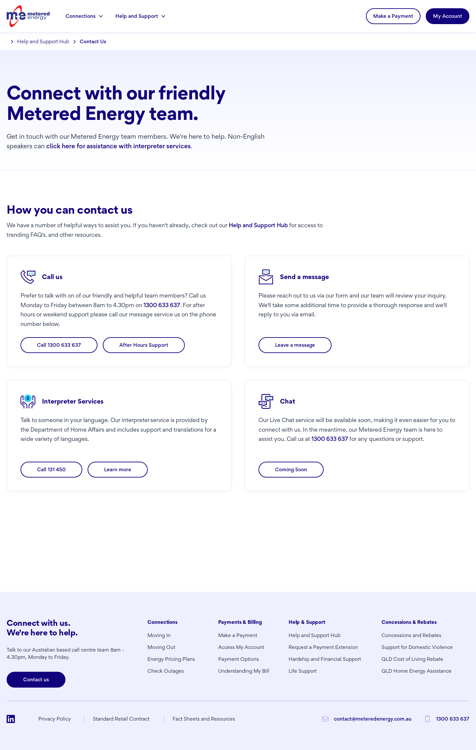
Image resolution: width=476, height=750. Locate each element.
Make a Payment (393, 16)
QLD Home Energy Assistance (416, 671)
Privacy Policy (54, 719)
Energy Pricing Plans (171, 659)
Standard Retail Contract (121, 719)
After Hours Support (143, 345)
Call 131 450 (51, 469)
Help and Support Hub (258, 225)
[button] (84, 16)
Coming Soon (291, 469)
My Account (447, 16)
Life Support (303, 671)
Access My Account (241, 647)
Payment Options (238, 659)
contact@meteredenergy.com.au (373, 719)
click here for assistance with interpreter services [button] (118, 146)
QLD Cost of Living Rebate (412, 659)
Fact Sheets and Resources (204, 719)
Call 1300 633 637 (59, 345)
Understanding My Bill (243, 671)
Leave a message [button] (295, 345)
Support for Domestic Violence (417, 647)
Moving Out (161, 647)
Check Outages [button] (165, 671)
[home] (28, 16)
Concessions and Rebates (411, 635)
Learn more (117, 469)
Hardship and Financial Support (325, 659)
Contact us (36, 679)
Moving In (159, 635)
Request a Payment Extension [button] (323, 647)
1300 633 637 (161, 305)
